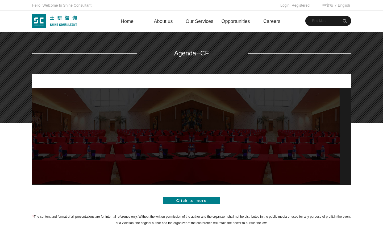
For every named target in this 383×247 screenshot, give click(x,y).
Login (284, 5)
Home (127, 21)
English (344, 5)
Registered (301, 5)
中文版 (328, 5)
